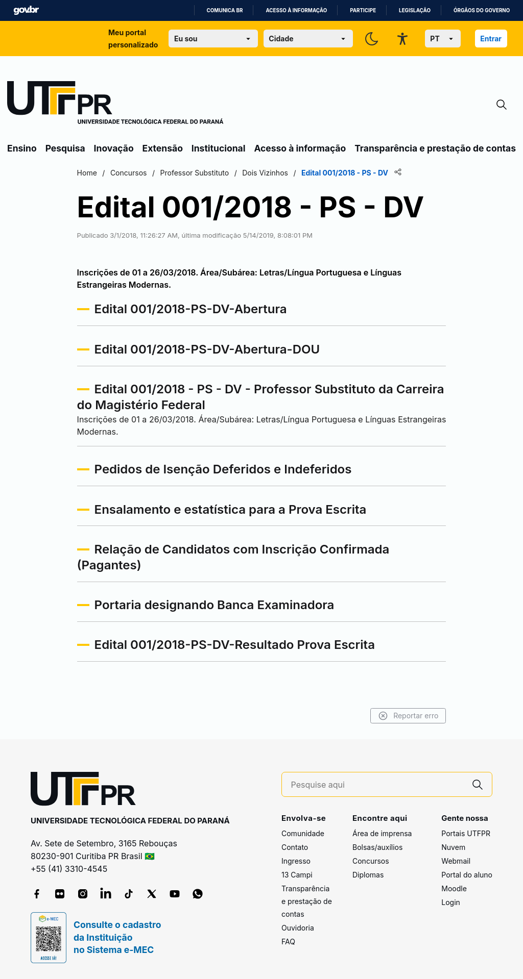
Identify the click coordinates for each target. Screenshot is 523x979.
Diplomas (368, 874)
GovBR (26, 10)
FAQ (288, 941)
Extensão (162, 148)
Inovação (114, 148)
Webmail (455, 861)
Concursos (370, 861)
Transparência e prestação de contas (435, 148)
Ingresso (296, 861)
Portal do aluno (466, 874)
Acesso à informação (296, 10)
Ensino (22, 148)
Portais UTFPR (465, 833)
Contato (294, 847)
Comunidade (302, 833)
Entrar (491, 38)
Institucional (219, 148)
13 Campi (297, 874)
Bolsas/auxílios (377, 847)
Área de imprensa (382, 833)
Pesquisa (65, 148)
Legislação (415, 10)
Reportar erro (406, 716)
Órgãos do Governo (482, 10)
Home (88, 172)
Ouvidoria (297, 927)
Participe (363, 10)
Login (450, 902)
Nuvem (453, 847)
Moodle (454, 888)
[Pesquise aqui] (377, 785)
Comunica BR (225, 10)
